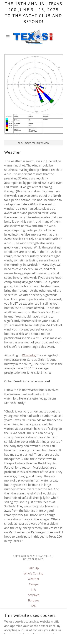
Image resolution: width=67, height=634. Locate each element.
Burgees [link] (33, 600)
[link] (33, 36)
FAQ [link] (33, 606)
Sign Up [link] (33, 568)
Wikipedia (28, 355)
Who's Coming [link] (33, 573)
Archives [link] (33, 595)
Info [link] (33, 590)
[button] (8, 36)
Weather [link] (33, 579)
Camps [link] (33, 584)
